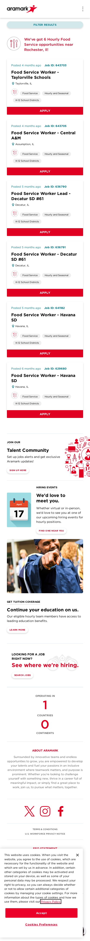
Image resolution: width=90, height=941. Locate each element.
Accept (41, 913)
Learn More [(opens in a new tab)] (17, 629)
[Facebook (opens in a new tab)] (60, 811)
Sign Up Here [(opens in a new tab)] (17, 470)
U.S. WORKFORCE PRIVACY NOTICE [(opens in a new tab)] (45, 833)
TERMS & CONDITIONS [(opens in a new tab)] (45, 829)
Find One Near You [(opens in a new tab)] (51, 530)
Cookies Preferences (41, 924)
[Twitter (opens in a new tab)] (29, 811)
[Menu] (81, 9)
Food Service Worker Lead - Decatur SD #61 (41, 196)
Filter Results (45, 24)
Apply (45, 110)
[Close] (77, 855)
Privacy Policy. (51, 901)
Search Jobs (22, 675)
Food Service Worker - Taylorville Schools (35, 75)
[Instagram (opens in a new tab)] (45, 811)
